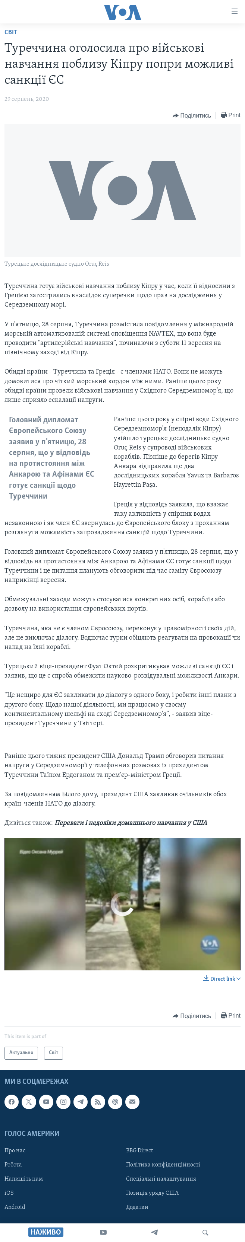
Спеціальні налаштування (161, 1179)
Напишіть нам (23, 1179)
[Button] (192, 116)
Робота (13, 1165)
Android (14, 1207)
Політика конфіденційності (163, 1165)
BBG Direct (139, 1150)
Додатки (137, 1207)
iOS (9, 1193)
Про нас (14, 1150)
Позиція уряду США (152, 1193)
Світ (11, 32)
